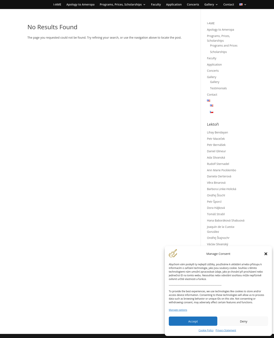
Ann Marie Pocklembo (221, 170)
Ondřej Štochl (216, 195)
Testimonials (218, 88)
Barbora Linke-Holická (221, 189)
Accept (193, 321)
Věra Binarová (216, 183)
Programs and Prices (223, 45)
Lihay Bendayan (217, 132)
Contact (228, 4)
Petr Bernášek (216, 145)
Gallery (209, 4)
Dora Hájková (216, 208)
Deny (243, 321)
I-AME (57, 4)
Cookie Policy (206, 330)
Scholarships (218, 52)
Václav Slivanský (217, 244)
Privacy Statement (225, 330)
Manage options (178, 310)
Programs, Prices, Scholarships (121, 4)
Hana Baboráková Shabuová (225, 220)
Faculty (156, 4)
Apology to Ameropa (80, 4)
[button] (266, 254)
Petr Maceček (216, 139)
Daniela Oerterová (219, 176)
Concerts (193, 4)
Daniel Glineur (216, 151)
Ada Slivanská (216, 157)
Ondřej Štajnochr (218, 238)
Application (174, 4)
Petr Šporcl (214, 202)
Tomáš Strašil (216, 214)
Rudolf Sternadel (218, 164)
